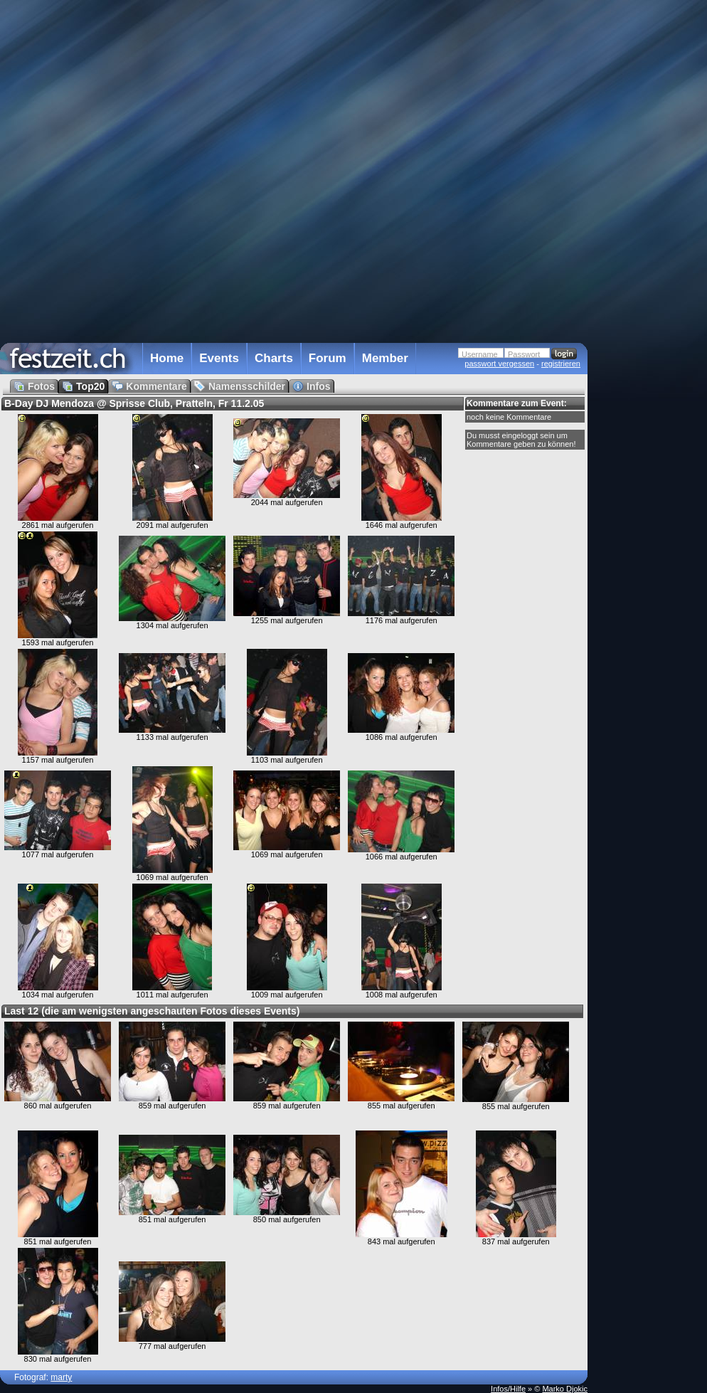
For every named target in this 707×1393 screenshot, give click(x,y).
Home (167, 358)
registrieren (560, 363)
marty (61, 1377)
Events (219, 358)
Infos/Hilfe (508, 1388)
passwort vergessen (499, 363)
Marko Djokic (565, 1388)
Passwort (524, 354)
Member (385, 358)
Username (480, 354)
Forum (327, 358)
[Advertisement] (650, 286)
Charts (274, 358)
